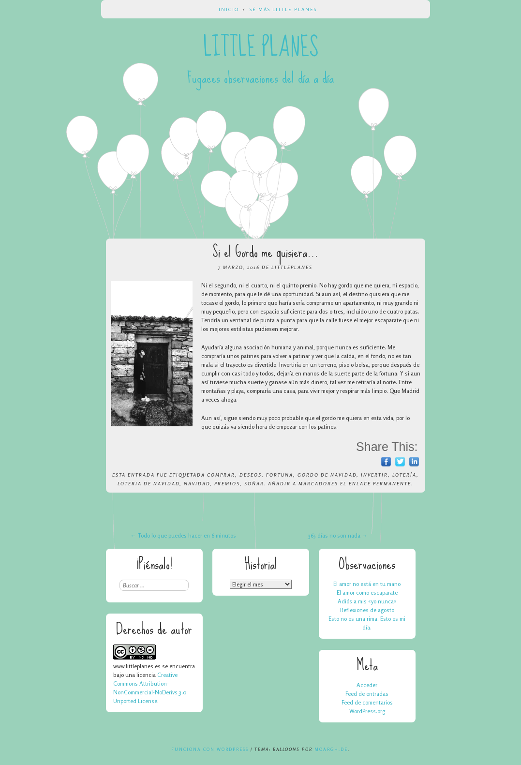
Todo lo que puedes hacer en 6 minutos (183, 535)
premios (227, 483)
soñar (254, 483)
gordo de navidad (327, 475)
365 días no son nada (338, 535)
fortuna (279, 475)
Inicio (229, 9)
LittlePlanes (292, 267)
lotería (404, 475)
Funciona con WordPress (210, 749)
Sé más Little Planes (283, 9)
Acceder (367, 685)
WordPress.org (367, 711)
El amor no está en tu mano (367, 583)
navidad (197, 483)
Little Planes (260, 47)
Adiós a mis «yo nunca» (367, 601)
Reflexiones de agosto (367, 610)
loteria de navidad (148, 483)
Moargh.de (331, 749)
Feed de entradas (366, 693)
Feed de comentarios (367, 702)
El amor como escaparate (367, 592)
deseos (250, 475)
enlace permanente (380, 483)
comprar (221, 475)
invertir (374, 475)
